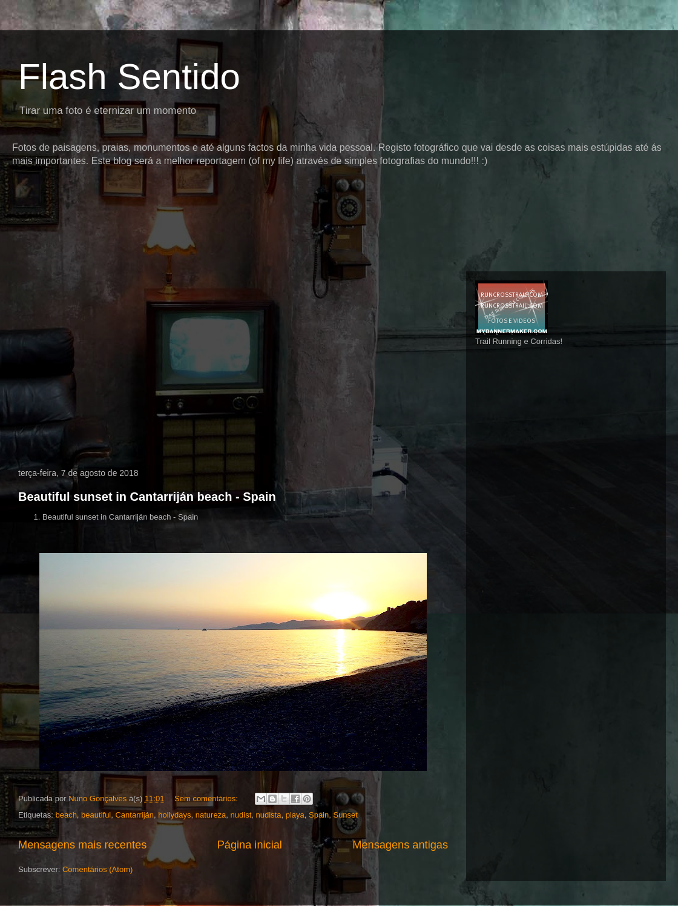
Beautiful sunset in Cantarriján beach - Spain (147, 496)
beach (65, 814)
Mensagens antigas (400, 845)
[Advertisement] (232, 190)
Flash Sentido (129, 76)
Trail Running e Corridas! (518, 341)
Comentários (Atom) (97, 869)
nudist (241, 814)
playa (295, 814)
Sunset (345, 814)
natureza (211, 814)
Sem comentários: (207, 798)
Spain (319, 814)
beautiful (96, 814)
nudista (268, 814)
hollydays (174, 814)
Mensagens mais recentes (82, 845)
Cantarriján (134, 814)
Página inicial (249, 845)
